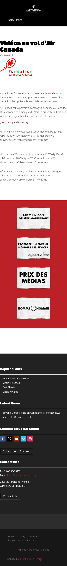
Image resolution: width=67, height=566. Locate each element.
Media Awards (10, 391)
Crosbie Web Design (31, 559)
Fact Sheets (8, 387)
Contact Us (10, 496)
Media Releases (11, 382)
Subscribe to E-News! (16, 451)
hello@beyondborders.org (21, 475)
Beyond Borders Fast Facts (17, 378)
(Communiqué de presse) (14, 122)
